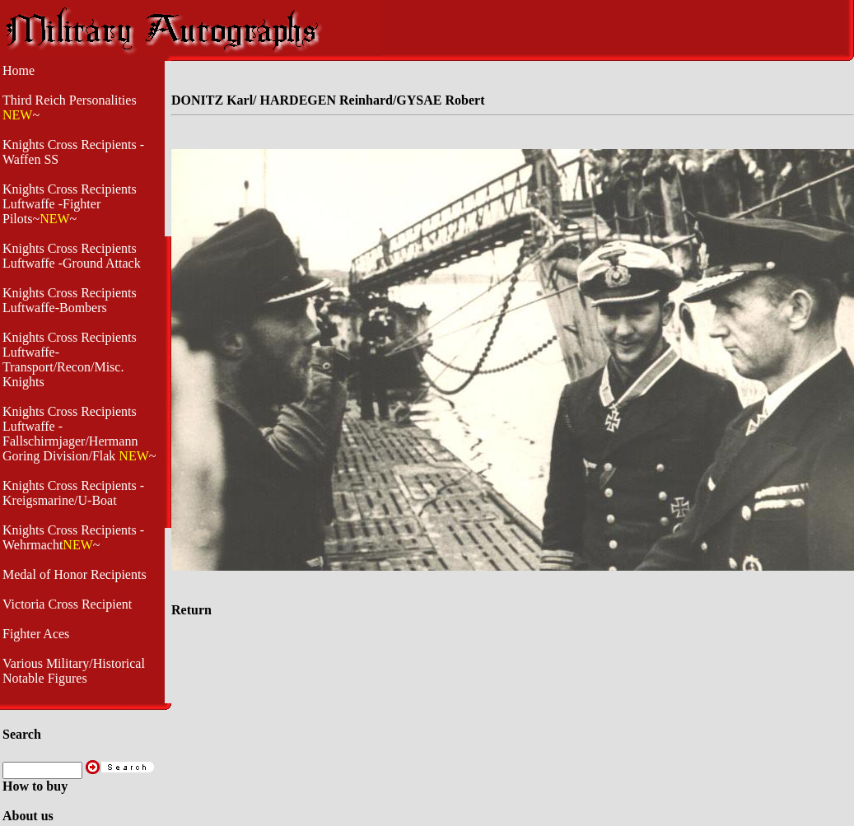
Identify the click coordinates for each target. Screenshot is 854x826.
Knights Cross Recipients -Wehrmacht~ (73, 537)
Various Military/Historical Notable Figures (73, 670)
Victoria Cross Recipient (67, 604)
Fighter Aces (35, 634)
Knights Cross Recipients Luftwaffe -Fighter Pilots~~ (69, 204)
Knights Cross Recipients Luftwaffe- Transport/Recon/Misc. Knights (69, 359)
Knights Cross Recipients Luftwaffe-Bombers (69, 300)
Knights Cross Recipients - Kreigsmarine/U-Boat (73, 492)
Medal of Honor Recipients (74, 574)
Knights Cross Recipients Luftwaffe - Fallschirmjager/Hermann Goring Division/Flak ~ (79, 433)
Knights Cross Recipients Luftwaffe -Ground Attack (71, 255)
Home (18, 70)
